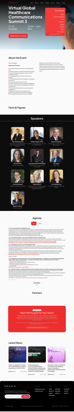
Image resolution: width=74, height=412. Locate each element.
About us (37, 2)
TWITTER (66, 391)
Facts (62, 19)
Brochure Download (59, 16)
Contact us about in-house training (37, 328)
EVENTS (50, 393)
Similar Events (60, 31)
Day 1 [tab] (33, 223)
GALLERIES (57, 391)
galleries (58, 2)
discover (53, 2)
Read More (37, 284)
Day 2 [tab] (40, 223)
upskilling (47, 2)
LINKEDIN (66, 393)
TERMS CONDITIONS (64, 406)
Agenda (62, 24)
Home (31, 2)
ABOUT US (51, 391)
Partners (62, 26)
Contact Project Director (55, 34)
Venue (62, 29)
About (62, 14)
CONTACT (57, 393)
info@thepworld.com (40, 389)
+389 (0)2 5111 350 (39, 391)
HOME (50, 389)
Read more (12, 372)
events (41, 2)
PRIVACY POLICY (55, 406)
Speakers (61, 21)
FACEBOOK (66, 389)
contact (63, 2)
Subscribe (25, 397)
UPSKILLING (51, 396)
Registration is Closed (18, 36)
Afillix (12, 406)
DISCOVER (57, 389)
